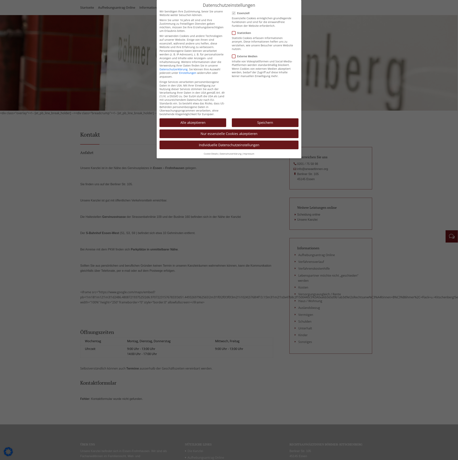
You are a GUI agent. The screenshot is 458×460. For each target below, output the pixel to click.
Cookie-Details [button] (211, 152)
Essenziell (242, 12)
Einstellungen (187, 71)
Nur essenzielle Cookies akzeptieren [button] (229, 132)
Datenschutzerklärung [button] (230, 152)
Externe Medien (246, 55)
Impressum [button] (248, 152)
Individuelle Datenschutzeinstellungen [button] (229, 143)
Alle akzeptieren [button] (192, 121)
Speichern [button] (265, 121)
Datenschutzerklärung (174, 68)
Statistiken (243, 31)
